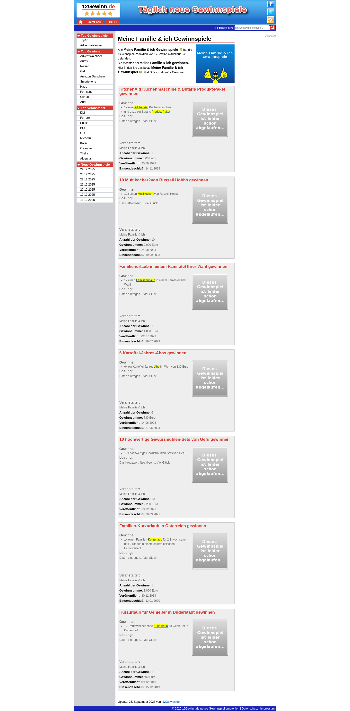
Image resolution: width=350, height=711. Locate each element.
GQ (82, 133)
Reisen (84, 66)
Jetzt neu (94, 22)
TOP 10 (112, 22)
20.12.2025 (87, 189)
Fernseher (87, 91)
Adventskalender (91, 45)
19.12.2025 (87, 194)
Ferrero (85, 117)
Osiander (86, 148)
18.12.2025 (87, 200)
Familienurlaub (145, 280)
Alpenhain (86, 158)
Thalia (84, 153)
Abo (156, 366)
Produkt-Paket (161, 111)
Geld (83, 71)
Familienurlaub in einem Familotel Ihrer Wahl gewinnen (173, 266)
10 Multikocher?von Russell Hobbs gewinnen (163, 180)
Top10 (84, 40)
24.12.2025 (87, 169)
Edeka (84, 123)
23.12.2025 (87, 174)
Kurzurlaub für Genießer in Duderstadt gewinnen (167, 612)
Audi (83, 102)
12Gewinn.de (191, 708)
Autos (84, 61)
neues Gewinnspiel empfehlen (219, 708)
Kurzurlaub (155, 539)
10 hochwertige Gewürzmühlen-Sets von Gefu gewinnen (174, 439)
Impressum (267, 708)
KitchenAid (141, 107)
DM (82, 112)
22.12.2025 (87, 179)
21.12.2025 (87, 184)
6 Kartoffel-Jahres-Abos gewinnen (152, 353)
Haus (83, 86)
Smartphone (88, 81)
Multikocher (145, 193)
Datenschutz (250, 708)
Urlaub (84, 97)
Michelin (85, 138)
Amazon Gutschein (92, 76)
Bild (82, 128)
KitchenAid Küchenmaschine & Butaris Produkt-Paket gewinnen (172, 91)
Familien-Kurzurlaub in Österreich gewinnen (162, 526)
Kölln (83, 143)
